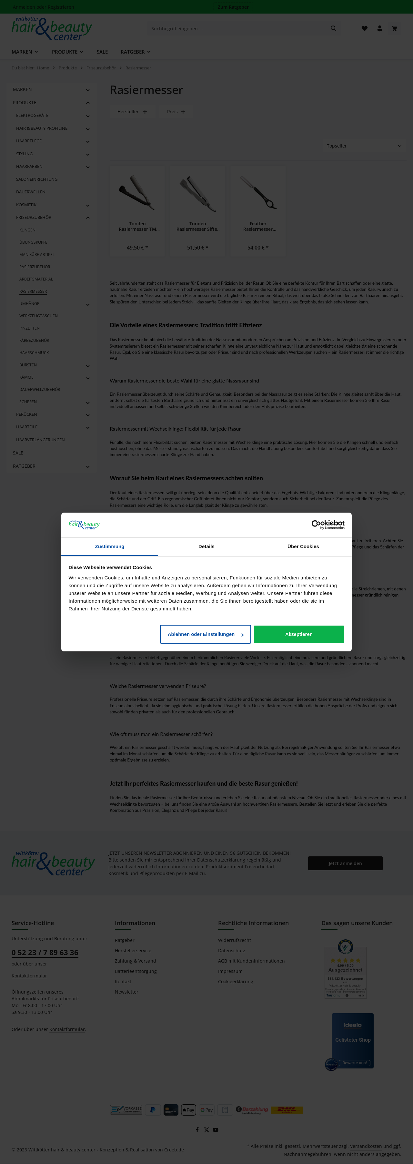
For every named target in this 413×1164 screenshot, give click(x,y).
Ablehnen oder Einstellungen (206, 634)
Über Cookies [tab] (303, 546)
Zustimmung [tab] (110, 546)
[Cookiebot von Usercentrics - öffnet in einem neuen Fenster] (316, 525)
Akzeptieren (299, 634)
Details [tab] (206, 546)
